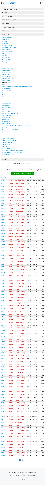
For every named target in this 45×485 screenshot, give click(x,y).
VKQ (2, 403)
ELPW (3, 308)
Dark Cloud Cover (7, 51)
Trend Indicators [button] (8, 27)
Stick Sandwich (6, 123)
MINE (3, 306)
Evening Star (5, 62)
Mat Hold (4, 99)
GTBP (3, 195)
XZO (2, 453)
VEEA (2, 208)
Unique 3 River (6, 148)
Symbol (3, 178)
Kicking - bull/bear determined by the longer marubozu (17, 86)
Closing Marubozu (7, 45)
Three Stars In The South (9, 140)
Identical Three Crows (8, 78)
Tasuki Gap (5, 128)
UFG (2, 222)
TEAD (3, 244)
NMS (2, 433)
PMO (2, 411)
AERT (3, 217)
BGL (2, 239)
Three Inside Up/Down (8, 134)
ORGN (3, 253)
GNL (2, 394)
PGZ (2, 408)
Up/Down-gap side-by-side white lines (12, 150)
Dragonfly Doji (6, 58)
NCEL (3, 311)
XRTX (3, 283)
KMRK (3, 300)
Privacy (23, 475)
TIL (2, 375)
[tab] (22, 9)
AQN (2, 344)
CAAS (3, 328)
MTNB (3, 211)
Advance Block (6, 39)
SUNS (3, 364)
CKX (2, 414)
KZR (2, 183)
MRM (3, 236)
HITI (2, 278)
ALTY (2, 430)
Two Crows (5, 146)
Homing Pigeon (6, 76)
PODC (3, 314)
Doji (3, 53)
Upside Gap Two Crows (8, 154)
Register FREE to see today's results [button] (22, 173)
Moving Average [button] (7, 16)
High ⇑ (29, 178)
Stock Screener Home (9, 9)
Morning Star (5, 105)
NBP (2, 267)
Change (23, 178)
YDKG (3, 231)
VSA (2, 206)
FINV (2, 333)
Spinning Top (5, 119)
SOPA (3, 192)
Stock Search (31, 475)
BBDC (3, 383)
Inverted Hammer (7, 82)
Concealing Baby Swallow (9, 47)
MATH (3, 242)
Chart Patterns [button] (7, 34)
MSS (2, 247)
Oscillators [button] (6, 23)
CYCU (3, 233)
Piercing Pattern (6, 109)
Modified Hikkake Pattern (9, 101)
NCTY (3, 356)
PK (2, 419)
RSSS (2, 292)
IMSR (2, 367)
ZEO (2, 228)
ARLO (3, 447)
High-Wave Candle (7, 72)
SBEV (2, 189)
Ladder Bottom (6, 88)
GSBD (3, 392)
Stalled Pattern (6, 121)
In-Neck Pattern (6, 80)
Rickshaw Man (6, 111)
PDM (2, 378)
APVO (3, 331)
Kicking (4, 84)
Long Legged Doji (6, 91)
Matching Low (6, 97)
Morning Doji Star (7, 103)
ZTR (2, 350)
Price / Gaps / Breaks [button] (9, 20)
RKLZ (2, 303)
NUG (2, 389)
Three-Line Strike (6, 136)
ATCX (3, 336)
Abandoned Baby (7, 37)
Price (11, 178)
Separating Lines (6, 115)
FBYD (2, 425)
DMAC (3, 347)
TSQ (2, 353)
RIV (2, 428)
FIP (2, 325)
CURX (3, 197)
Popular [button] (5, 12)
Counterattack (6, 49)
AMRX (3, 436)
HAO (2, 181)
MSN (2, 200)
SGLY (2, 203)
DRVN (3, 444)
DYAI (2, 220)
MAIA (3, 256)
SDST (3, 275)
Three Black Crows (7, 132)
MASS (3, 372)
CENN (3, 317)
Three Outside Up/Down (8, 138)
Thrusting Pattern (7, 142)
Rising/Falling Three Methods (10, 113)
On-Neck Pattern (6, 107)
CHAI (2, 250)
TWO (2, 439)
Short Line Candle (7, 117)
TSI (2, 322)
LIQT (2, 269)
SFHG (3, 286)
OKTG (3, 417)
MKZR (3, 272)
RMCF (3, 294)
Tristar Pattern (6, 144)
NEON (3, 264)
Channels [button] (5, 160)
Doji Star (4, 55)
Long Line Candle (6, 93)
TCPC (3, 319)
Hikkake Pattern (6, 74)
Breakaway (5, 43)
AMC (2, 258)
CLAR (2, 297)
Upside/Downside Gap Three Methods (12, 152)
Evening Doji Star (6, 60)
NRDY (3, 225)
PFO (2, 397)
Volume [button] (4, 31)
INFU (2, 380)
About (11, 475)
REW (2, 358)
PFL (2, 369)
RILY (2, 386)
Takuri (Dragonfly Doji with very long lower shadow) (16, 126)
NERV (3, 339)
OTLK (3, 186)
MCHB (3, 455)
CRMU (3, 400)
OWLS (3, 342)
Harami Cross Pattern (8, 68)
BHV (2, 422)
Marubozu (5, 95)
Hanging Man (5, 66)
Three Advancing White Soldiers (10, 130)
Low (35, 178)
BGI (2, 214)
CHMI (3, 289)
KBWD (3, 442)
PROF (3, 361)
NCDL (3, 450)
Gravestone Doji (6, 64)
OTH (2, 281)
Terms (17, 475)
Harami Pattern (6, 70)
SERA (2, 261)
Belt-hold (4, 41)
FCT (2, 405)
